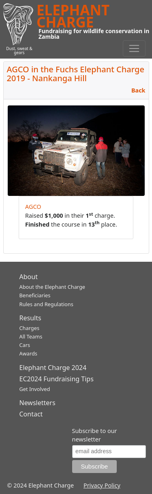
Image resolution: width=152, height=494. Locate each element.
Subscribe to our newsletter (94, 435)
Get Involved (34, 389)
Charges (29, 328)
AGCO (33, 206)
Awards (28, 353)
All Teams (31, 336)
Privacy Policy (101, 485)
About (28, 276)
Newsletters (37, 402)
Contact (31, 414)
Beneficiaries (35, 295)
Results (30, 317)
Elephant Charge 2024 (53, 367)
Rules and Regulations (46, 304)
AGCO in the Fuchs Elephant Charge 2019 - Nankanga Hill (75, 74)
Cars (24, 345)
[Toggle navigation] (134, 48)
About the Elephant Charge (52, 286)
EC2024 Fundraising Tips (56, 378)
